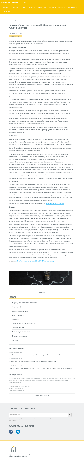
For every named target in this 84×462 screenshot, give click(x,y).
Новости (6, 7)
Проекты (32, 7)
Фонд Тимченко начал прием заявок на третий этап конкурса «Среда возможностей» (34, 355)
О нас (24, 7)
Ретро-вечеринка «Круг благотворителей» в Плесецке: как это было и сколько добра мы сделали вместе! (40, 368)
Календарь (15, 7)
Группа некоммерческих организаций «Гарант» (22, 455)
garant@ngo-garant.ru (18, 390)
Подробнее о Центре (42, 395)
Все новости (42, 292)
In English (6, 12)
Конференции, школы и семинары (23, 323)
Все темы (15, 340)
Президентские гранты (19, 336)
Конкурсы (62, 7)
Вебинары (15, 319)
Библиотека (42, 7)
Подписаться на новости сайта (23, 409)
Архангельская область (20, 311)
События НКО (16, 307)
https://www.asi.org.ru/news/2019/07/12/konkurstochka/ (35, 261)
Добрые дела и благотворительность (24, 303)
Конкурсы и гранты (16, 36)
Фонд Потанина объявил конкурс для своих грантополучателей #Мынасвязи (32, 361)
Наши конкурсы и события (21, 332)
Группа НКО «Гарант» (9, 2)
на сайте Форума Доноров (55, 203)
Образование (73, 7)
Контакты (52, 7)
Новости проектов (18, 315)
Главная (11, 21)
